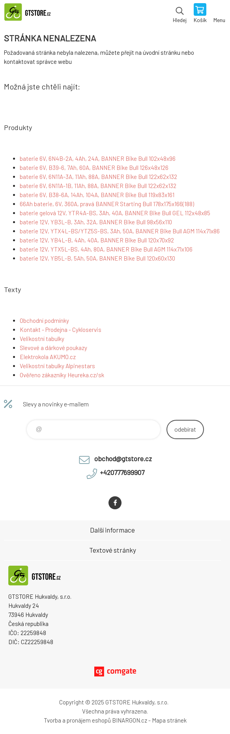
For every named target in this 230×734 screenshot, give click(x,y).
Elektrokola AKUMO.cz (48, 356)
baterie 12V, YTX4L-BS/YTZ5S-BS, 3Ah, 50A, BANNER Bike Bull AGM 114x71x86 (120, 231)
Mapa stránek (169, 720)
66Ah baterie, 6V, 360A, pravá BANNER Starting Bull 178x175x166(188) (107, 203)
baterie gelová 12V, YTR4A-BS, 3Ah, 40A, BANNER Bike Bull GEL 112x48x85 (115, 212)
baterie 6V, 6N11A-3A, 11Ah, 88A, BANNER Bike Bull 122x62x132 (98, 176)
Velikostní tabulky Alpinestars (57, 365)
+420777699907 (122, 472)
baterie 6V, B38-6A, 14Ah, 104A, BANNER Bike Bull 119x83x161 (97, 194)
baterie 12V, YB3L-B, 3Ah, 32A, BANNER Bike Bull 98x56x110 (96, 221)
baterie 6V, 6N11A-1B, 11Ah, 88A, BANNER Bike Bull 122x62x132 (98, 185)
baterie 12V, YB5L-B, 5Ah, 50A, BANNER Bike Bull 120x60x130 (97, 258)
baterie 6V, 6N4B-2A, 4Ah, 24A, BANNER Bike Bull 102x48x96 (98, 158)
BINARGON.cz (129, 720)
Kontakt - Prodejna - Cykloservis (60, 329)
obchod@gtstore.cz (123, 458)
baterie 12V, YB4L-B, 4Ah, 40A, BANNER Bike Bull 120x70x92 (97, 240)
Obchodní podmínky (44, 320)
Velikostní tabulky (42, 338)
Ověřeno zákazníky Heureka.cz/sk (62, 374)
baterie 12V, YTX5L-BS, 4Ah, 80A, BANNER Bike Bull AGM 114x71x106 (106, 249)
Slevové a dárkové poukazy (53, 347)
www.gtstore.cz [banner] (31, 14)
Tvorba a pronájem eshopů (77, 720)
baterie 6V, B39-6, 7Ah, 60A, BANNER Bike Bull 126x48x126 (94, 167)
